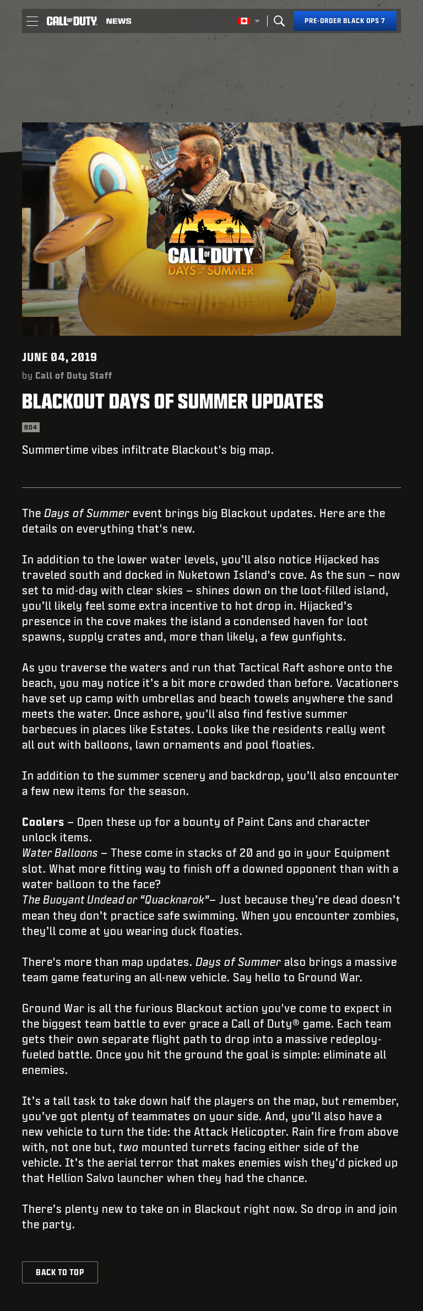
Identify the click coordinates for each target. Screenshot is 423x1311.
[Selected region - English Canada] (249, 21)
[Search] (279, 20)
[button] (32, 21)
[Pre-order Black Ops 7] (345, 21)
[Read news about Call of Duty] (118, 21)
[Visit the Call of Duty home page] (72, 21)
